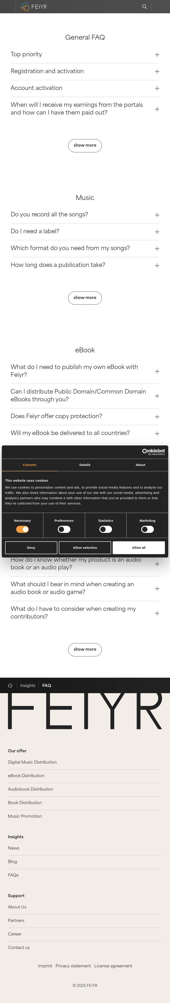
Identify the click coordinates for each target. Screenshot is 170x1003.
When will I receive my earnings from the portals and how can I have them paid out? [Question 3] (85, 109)
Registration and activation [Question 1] (85, 71)
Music (85, 198)
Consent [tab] (29, 465)
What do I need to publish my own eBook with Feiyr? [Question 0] (85, 371)
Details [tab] (85, 465)
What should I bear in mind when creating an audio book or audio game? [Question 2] (85, 588)
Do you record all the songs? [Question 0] (85, 215)
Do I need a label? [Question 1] (85, 232)
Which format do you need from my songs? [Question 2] (85, 248)
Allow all (139, 547)
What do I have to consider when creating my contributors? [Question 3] (85, 613)
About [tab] (140, 465)
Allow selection (85, 547)
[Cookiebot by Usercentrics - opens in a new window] (145, 452)
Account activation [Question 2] (85, 88)
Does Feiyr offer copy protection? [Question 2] (85, 416)
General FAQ (85, 38)
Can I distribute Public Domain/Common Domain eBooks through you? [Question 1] (85, 396)
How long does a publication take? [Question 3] (85, 265)
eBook (85, 351)
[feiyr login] (158, 6)
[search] (144, 6)
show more (85, 146)
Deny (31, 547)
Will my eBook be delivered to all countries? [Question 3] (85, 433)
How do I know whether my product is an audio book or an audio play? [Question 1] (85, 564)
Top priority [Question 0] (85, 55)
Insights (27, 686)
